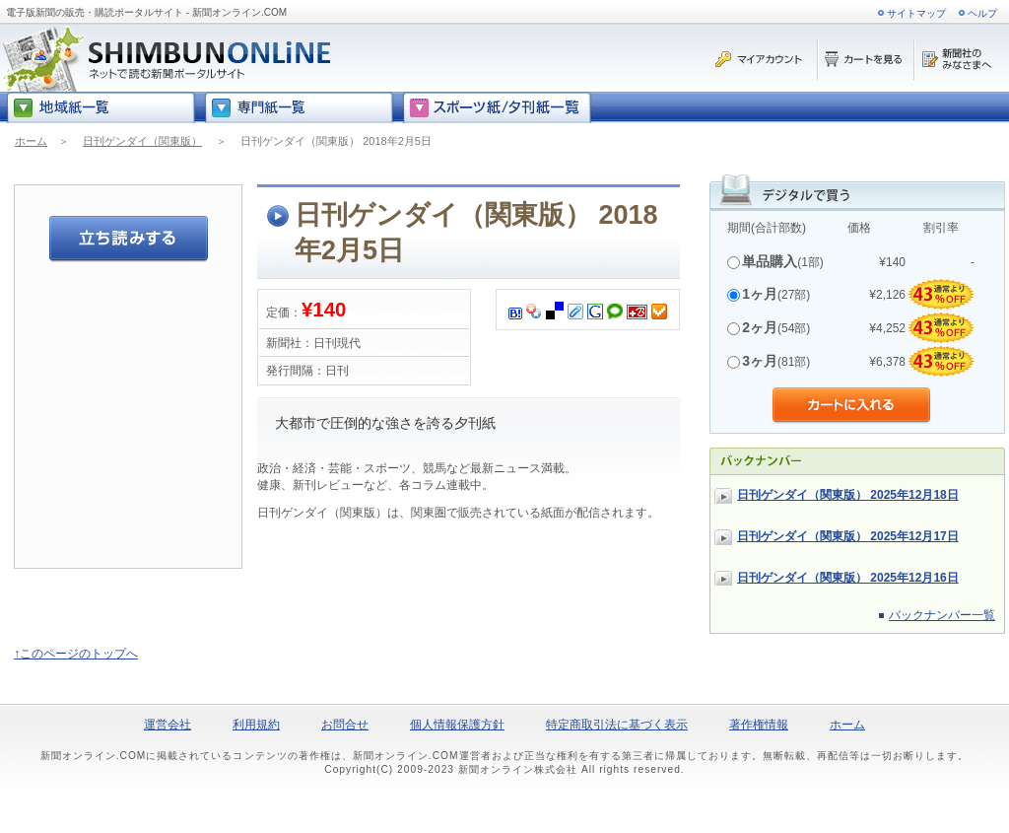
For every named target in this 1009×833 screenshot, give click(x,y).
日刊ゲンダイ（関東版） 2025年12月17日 (848, 536)
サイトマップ (916, 13)
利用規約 (256, 724)
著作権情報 (758, 724)
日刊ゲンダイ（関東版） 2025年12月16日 (848, 578)
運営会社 (167, 724)
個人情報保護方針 (457, 724)
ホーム (31, 141)
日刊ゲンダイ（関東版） (142, 141)
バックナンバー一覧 (942, 615)
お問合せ (345, 724)
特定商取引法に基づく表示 (617, 724)
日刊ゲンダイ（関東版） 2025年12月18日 (848, 495)
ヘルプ (982, 13)
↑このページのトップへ (76, 653)
